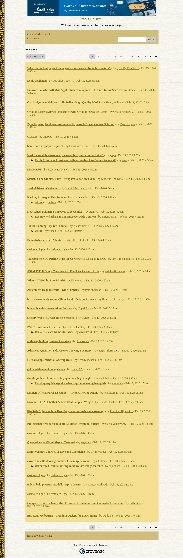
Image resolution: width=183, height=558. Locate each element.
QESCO (47, 136)
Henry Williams (115, 102)
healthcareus (111, 392)
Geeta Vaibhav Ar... (116, 423)
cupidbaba (105, 378)
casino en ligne (59, 249)
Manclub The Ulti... (112, 178)
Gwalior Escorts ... (123, 111)
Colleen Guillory (76, 327)
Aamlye (93, 211)
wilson (52, 202)
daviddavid (85, 331)
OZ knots (108, 515)
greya (113, 155)
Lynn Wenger (98, 451)
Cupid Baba (84, 308)
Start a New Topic (35, 56)
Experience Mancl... (59, 169)
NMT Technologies (123, 258)
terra (124, 160)
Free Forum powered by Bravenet (91, 545)
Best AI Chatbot (108, 402)
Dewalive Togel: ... (63, 80)
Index (49, 34)
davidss (85, 197)
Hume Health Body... (114, 299)
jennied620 (77, 369)
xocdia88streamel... (77, 188)
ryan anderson (93, 289)
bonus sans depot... (79, 146)
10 (144, 56)
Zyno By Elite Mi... (128, 68)
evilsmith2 (136, 503)
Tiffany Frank (109, 216)
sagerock (86, 442)
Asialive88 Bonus (115, 271)
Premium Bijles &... (121, 411)
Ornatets (132, 89)
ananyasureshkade (97, 484)
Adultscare (83, 341)
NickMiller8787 (82, 225)
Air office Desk (76, 240)
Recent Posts (33, 38)
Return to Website (35, 34)
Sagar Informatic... (109, 350)
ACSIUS (84, 317)
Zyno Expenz (127, 124)
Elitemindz (77, 280)
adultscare (117, 383)
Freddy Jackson (87, 359)
